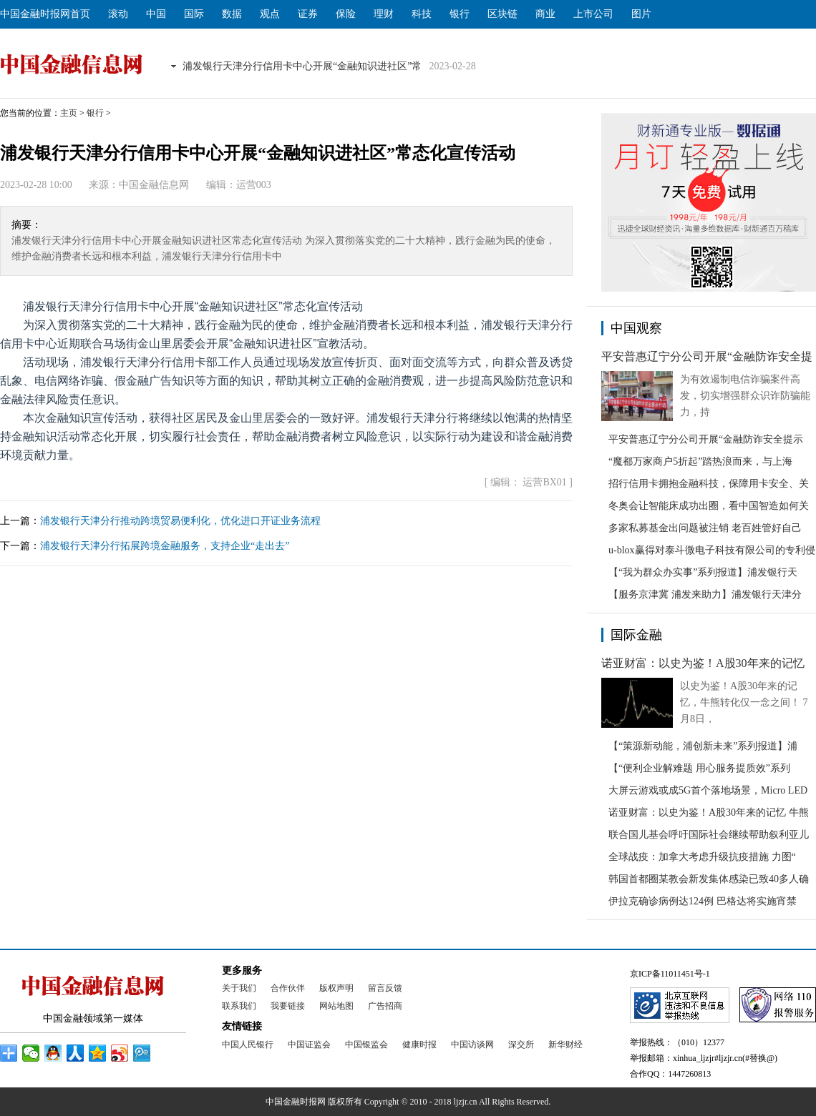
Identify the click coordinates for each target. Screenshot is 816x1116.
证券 (308, 14)
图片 (641, 14)
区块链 (502, 14)
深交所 (521, 1045)
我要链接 (288, 1006)
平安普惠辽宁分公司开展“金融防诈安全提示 (705, 439)
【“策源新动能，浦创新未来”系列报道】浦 (702, 746)
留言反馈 (385, 988)
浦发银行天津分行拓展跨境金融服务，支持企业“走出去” (164, 545)
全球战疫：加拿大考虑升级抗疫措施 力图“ (702, 856)
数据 (232, 14)
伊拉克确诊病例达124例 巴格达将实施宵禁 (702, 901)
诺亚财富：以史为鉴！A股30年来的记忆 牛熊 (708, 812)
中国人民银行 (247, 1045)
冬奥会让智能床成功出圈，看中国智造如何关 (708, 505)
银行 (460, 14)
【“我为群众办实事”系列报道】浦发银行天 (702, 572)
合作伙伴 (288, 988)
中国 (156, 14)
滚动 (118, 14)
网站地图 (336, 1006)
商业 (545, 14)
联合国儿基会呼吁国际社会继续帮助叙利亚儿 (708, 834)
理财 (384, 14)
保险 (346, 14)
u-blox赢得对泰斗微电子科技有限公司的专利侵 (711, 550)
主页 (68, 113)
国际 (194, 14)
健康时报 (419, 1045)
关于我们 (239, 988)
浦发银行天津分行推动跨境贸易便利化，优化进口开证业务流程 (180, 520)
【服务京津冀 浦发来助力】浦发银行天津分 (705, 594)
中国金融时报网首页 (45, 14)
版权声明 (336, 988)
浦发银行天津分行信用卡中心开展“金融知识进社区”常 (302, 66)
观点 (270, 14)
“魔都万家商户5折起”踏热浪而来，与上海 (700, 461)
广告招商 (385, 1006)
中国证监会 (309, 1045)
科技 (422, 14)
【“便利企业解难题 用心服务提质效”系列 (699, 768)
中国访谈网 (472, 1045)
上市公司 (593, 14)
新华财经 (565, 1045)
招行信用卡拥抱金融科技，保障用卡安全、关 (708, 483)
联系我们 (239, 1006)
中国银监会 (366, 1045)
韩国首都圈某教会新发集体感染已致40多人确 (708, 879)
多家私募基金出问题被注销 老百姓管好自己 (705, 528)
